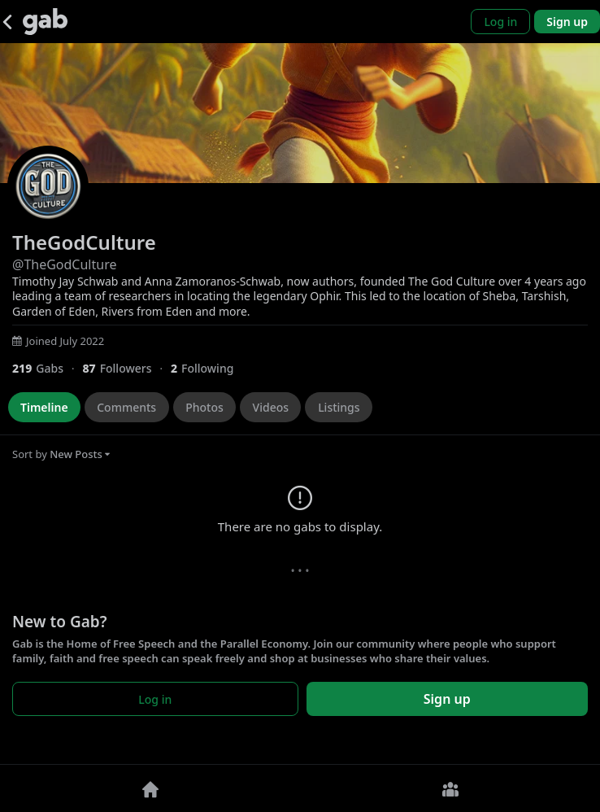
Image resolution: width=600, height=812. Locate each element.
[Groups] (450, 788)
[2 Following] (208, 368)
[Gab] (45, 21)
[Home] (150, 788)
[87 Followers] (126, 368)
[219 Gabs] (47, 368)
